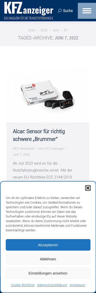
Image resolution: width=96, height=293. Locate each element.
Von (51, 148)
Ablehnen (48, 259)
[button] (87, 188)
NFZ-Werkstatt (23, 148)
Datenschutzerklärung (52, 285)
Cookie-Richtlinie (23, 285)
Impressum (77, 285)
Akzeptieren (48, 245)
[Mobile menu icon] (87, 11)
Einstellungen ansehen (48, 273)
